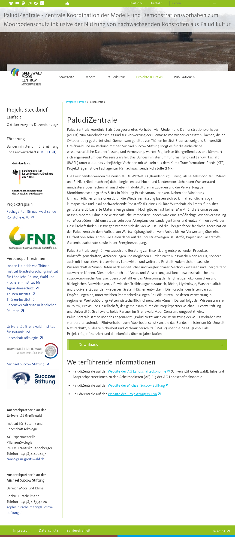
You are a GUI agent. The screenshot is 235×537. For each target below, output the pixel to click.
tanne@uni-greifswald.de (26, 459)
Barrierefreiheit (78, 530)
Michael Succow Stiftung (25, 364)
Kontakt (156, 3)
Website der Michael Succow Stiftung (136, 385)
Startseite (136, 3)
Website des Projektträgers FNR (132, 394)
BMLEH (44, 152)
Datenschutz (48, 530)
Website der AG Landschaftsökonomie (137, 371)
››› (214, 3)
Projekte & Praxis (149, 77)
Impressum (21, 530)
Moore (90, 77)
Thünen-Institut (18, 294)
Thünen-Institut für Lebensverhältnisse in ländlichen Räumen (31, 305)
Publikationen (184, 77)
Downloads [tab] (88, 344)
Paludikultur (116, 77)
